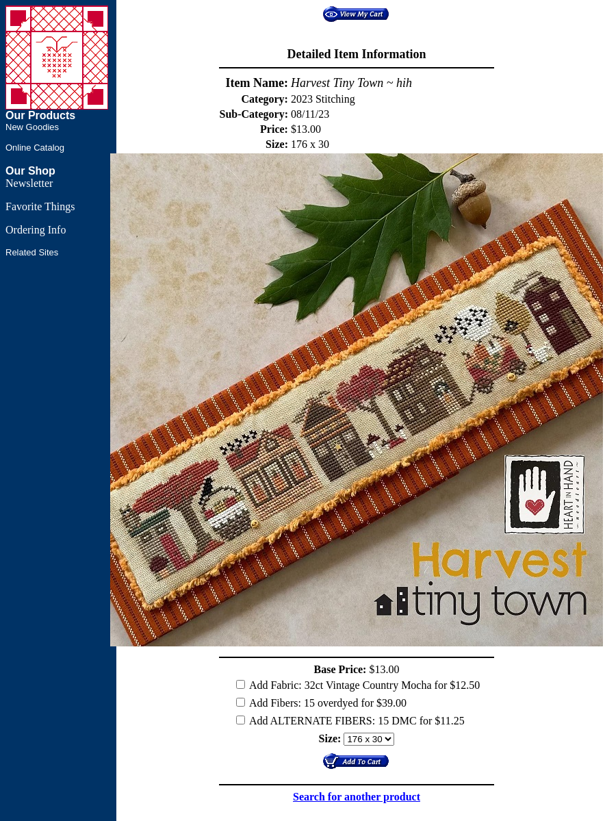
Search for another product (356, 797)
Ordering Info (35, 230)
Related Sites (31, 252)
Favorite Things (40, 206)
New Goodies (32, 127)
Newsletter (29, 183)
